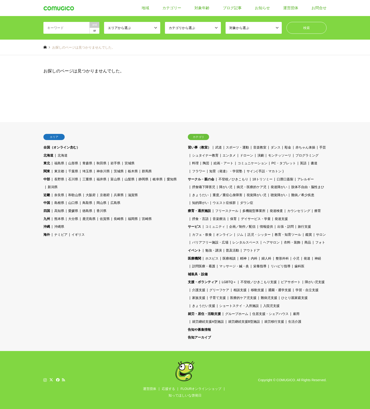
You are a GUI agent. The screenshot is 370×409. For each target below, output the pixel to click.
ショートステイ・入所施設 (239, 306)
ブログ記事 (232, 8)
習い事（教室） (199, 147)
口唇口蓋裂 (285, 179)
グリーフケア (219, 290)
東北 (46, 163)
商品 (307, 242)
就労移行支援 (274, 321)
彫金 (288, 147)
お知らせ (262, 8)
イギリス (78, 234)
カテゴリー (171, 8)
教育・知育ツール (288, 234)
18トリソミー (262, 179)
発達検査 (276, 211)
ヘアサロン (271, 242)
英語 (303, 163)
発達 (307, 258)
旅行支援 (304, 226)
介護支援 (198, 290)
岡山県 (101, 203)
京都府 (105, 195)
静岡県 (143, 179)
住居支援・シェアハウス (270, 314)
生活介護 (294, 321)
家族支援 (198, 298)
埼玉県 (87, 171)
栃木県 (133, 171)
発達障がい (279, 187)
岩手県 (115, 163)
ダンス (276, 147)
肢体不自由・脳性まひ (307, 187)
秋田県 (101, 163)
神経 (318, 258)
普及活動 (232, 250)
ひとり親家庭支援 (294, 298)
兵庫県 (119, 195)
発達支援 (281, 219)
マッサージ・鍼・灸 (234, 266)
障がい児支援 (315, 282)
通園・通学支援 (279, 290)
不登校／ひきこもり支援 (258, 282)
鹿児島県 (89, 219)
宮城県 (130, 163)
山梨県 (130, 179)
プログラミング (307, 155)
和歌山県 (74, 195)
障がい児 (225, 187)
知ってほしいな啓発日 (185, 395)
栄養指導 (259, 266)
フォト (320, 242)
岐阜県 (158, 179)
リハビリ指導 (280, 266)
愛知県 (172, 179)
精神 (243, 258)
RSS (63, 379)
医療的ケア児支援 (243, 298)
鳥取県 (87, 203)
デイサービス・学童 (256, 219)
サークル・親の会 (201, 179)
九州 (46, 219)
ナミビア (60, 234)
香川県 (101, 211)
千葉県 (73, 171)
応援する (168, 389)
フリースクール (226, 211)
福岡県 (133, 219)
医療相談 (229, 258)
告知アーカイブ (199, 337)
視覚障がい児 (256, 195)
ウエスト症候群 (224, 203)
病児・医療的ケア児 (251, 187)
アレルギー (305, 179)
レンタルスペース (245, 242)
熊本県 (59, 219)
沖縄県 (59, 226)
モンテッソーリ (279, 155)
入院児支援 (271, 306)
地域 (145, 8)
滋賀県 (133, 195)
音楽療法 (219, 219)
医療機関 (194, 258)
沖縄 (46, 226)
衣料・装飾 (292, 242)
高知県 (59, 211)
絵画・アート (223, 163)
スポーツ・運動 (237, 147)
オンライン (224, 234)
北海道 (48, 155)
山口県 (73, 203)
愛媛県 (73, 211)
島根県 (59, 203)
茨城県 (119, 171)
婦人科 (266, 258)
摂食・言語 (200, 219)
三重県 (87, 179)
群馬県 (147, 171)
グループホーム (236, 314)
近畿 (46, 195)
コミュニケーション (252, 163)
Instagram (45, 379)
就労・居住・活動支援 (204, 314)
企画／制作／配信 (242, 226)
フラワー (198, 171)
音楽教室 (259, 147)
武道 (218, 147)
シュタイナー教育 (205, 155)
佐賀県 (105, 219)
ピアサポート (291, 282)
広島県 (115, 203)
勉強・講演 (213, 250)
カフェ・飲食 (202, 234)
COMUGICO (286, 380)
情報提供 (266, 226)
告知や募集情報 (199, 329)
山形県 (73, 163)
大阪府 (91, 195)
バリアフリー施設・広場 (210, 242)
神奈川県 (103, 171)
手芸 (322, 147)
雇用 (296, 314)
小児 (296, 258)
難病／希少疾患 (302, 195)
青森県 (87, 163)
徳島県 (87, 211)
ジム (240, 234)
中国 (46, 203)
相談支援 (240, 290)
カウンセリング (298, 211)
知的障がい (200, 203)
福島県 (59, 163)
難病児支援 (269, 298)
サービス (194, 226)
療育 (317, 211)
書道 (314, 163)
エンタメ (229, 155)
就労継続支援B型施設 (244, 321)
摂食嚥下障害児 (203, 187)
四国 (46, 211)
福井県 (101, 179)
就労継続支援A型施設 (208, 321)
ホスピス (212, 258)
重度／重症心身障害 (227, 195)
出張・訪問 (285, 226)
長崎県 (119, 219)
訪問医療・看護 (203, 266)
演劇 (260, 155)
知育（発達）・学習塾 (225, 171)
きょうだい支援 (203, 306)
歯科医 (299, 266)
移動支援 (257, 290)
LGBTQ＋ (229, 282)
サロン (321, 234)
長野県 (59, 179)
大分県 (73, 219)
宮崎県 (147, 219)
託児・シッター (259, 234)
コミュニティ (215, 226)
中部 (46, 179)
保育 (233, 219)
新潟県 (53, 187)
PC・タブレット (283, 163)
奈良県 (59, 195)
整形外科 (282, 258)
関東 (46, 171)
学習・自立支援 (307, 290)
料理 (195, 163)
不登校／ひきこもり (233, 179)
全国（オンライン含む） (61, 147)
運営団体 (290, 8)
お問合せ (319, 8)
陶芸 (206, 163)
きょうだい (200, 195)
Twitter (51, 379)
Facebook (57, 379)
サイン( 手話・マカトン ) (265, 171)
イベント (194, 250)
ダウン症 (246, 203)
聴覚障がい (279, 195)
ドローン (246, 155)
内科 (254, 258)
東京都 (59, 171)
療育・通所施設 (199, 211)
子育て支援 (217, 298)
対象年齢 (202, 8)
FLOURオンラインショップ (201, 389)
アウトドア (251, 250)
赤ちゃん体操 (305, 147)
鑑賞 (308, 234)
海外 (46, 234)
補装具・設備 (198, 274)
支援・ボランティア (203, 282)
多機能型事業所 (253, 211)
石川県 (73, 179)
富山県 (115, 179)
